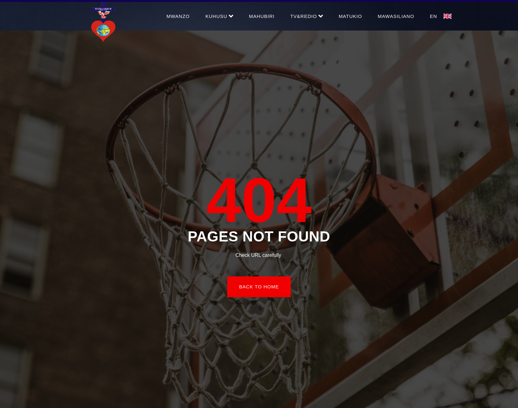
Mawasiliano (396, 16)
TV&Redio (306, 16)
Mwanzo (178, 16)
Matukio (350, 16)
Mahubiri (261, 16)
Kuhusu (219, 16)
